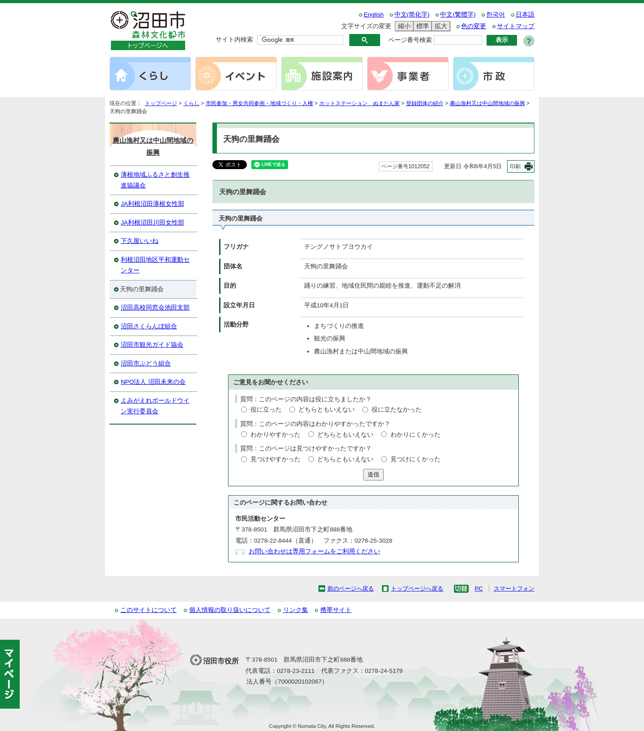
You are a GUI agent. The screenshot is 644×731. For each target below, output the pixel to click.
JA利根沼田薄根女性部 (152, 203)
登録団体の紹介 (425, 103)
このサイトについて (148, 610)
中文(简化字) (412, 14)
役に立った (266, 409)
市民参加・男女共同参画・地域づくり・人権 (259, 103)
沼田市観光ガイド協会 (152, 344)
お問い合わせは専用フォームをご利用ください (314, 551)
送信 (373, 474)
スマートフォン (514, 588)
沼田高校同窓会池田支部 (155, 307)
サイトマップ (515, 26)
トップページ (161, 103)
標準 (421, 26)
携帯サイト (336, 610)
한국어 (495, 14)
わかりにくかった (415, 434)
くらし (191, 103)
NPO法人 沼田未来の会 (153, 381)
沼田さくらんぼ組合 (149, 326)
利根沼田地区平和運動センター (155, 265)
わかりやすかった (275, 434)
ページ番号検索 (410, 40)
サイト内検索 (234, 39)
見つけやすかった (275, 459)
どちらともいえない (326, 409)
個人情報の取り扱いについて (230, 610)
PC (479, 588)
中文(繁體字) (457, 14)
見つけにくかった (415, 459)
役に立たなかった (397, 409)
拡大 (439, 26)
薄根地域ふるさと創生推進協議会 (155, 180)
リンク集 (295, 610)
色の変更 (473, 26)
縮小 (403, 26)
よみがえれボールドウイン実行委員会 (155, 406)
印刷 (515, 166)
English (374, 14)
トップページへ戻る (417, 588)
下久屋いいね (139, 241)
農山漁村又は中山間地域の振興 (487, 103)
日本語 (525, 14)
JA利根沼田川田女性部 (152, 222)
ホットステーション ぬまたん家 (359, 103)
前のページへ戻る (350, 588)
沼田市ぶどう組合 (146, 363)
